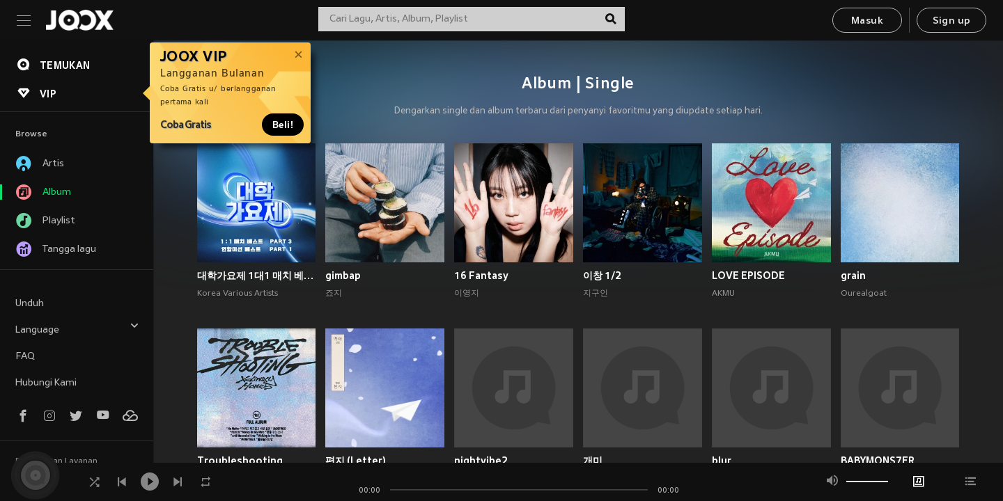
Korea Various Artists (237, 294)
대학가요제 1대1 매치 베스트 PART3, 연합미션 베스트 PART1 (256, 275)
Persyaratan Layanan (56, 461)
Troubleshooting (240, 460)
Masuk (867, 21)
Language (77, 328)
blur (721, 460)
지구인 (595, 294)
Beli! (282, 124)
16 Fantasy (481, 275)
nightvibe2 (481, 460)
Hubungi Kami (46, 383)
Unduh (29, 304)
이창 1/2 (602, 275)
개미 (592, 460)
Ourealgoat (864, 294)
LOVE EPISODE (748, 275)
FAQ (25, 356)
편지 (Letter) (355, 460)
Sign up (952, 21)
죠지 (333, 294)
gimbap (343, 275)
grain (853, 275)
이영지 (466, 294)
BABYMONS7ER (878, 460)
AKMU (723, 294)
